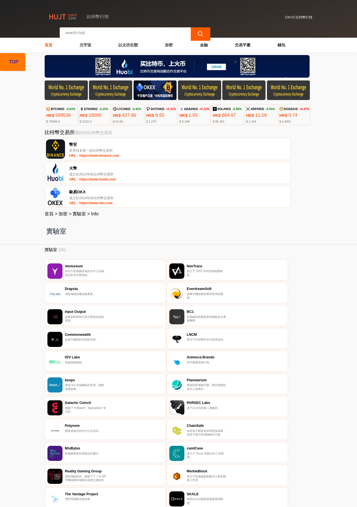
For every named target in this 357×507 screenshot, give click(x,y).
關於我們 (135, 474)
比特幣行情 (135, 500)
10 (205, 434)
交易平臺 (242, 41)
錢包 (281, 41)
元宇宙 (85, 41)
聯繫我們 (107, 474)
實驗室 (79, 166)
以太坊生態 (128, 41)
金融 (204, 41)
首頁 (48, 41)
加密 (169, 41)
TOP (14, 62)
